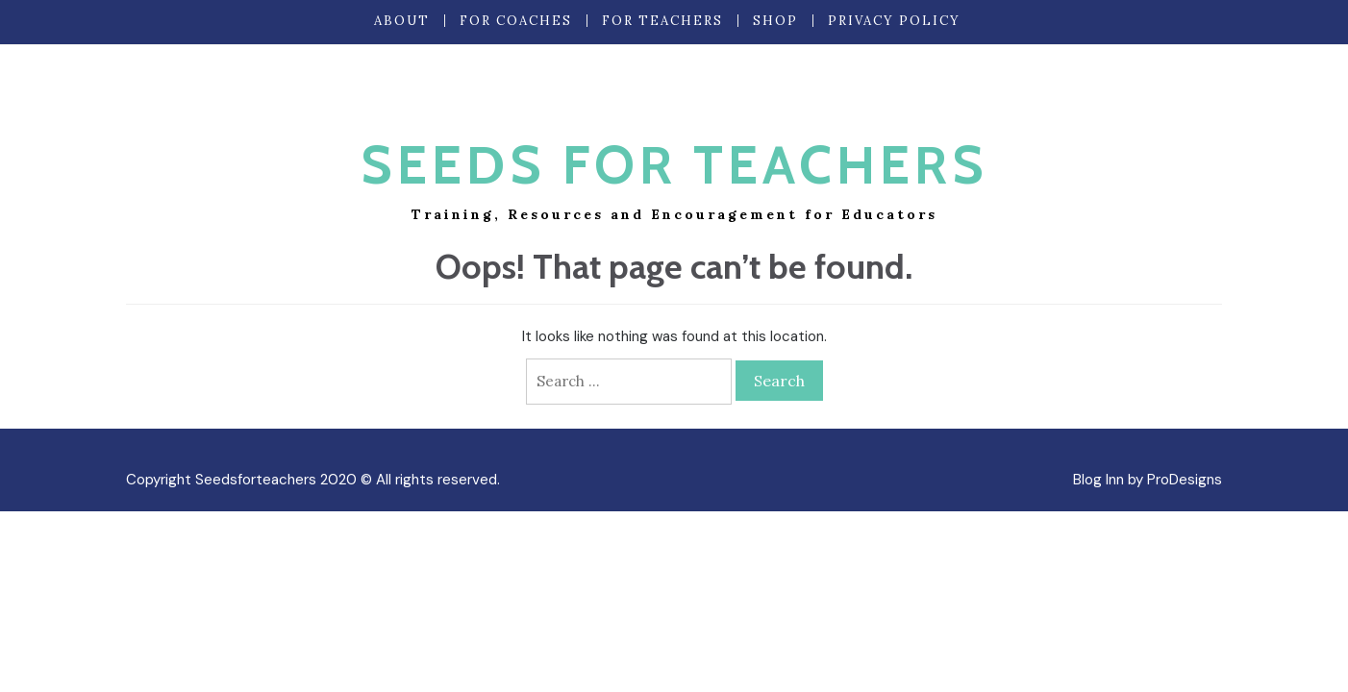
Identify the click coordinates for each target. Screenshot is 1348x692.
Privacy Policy (894, 20)
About (402, 20)
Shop (775, 20)
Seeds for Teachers (674, 165)
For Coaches (516, 20)
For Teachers (662, 20)
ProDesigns (1184, 479)
